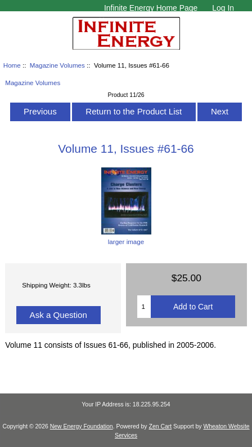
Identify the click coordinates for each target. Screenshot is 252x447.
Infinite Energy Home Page (150, 7)
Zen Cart (160, 426)
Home (12, 65)
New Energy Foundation (81, 426)
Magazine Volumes (57, 65)
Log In (223, 7)
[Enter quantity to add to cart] (144, 306)
